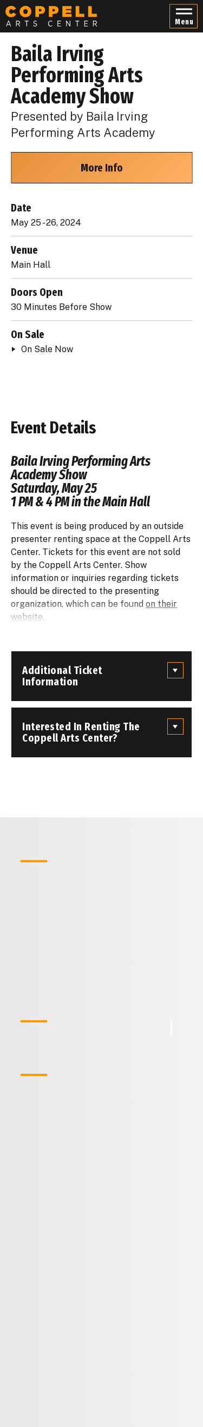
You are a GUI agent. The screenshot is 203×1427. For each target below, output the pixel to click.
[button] (183, 16)
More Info (102, 167)
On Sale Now (47, 349)
